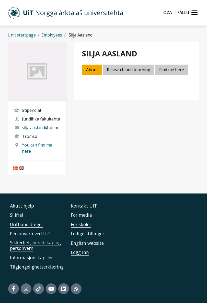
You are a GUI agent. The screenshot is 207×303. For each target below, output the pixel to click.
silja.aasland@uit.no (41, 127)
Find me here (171, 69)
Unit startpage (22, 35)
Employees (51, 35)
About (92, 69)
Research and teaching (128, 69)
